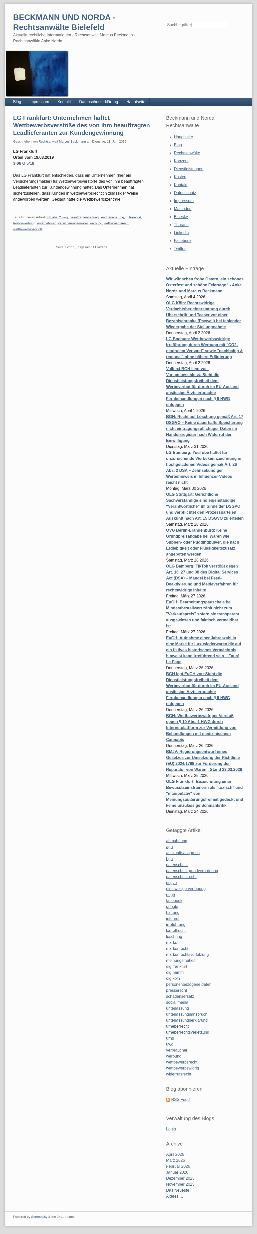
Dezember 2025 (180, 1178)
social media (177, 1002)
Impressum (39, 102)
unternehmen (46, 223)
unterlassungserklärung (187, 1020)
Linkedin (181, 233)
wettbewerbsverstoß (27, 229)
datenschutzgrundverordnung (192, 871)
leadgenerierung (112, 217)
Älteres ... (174, 1196)
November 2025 (180, 1184)
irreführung (175, 924)
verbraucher (176, 1050)
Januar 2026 (177, 1172)
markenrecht (177, 948)
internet (172, 918)
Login (171, 1129)
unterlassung (177, 1008)
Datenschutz (185, 193)
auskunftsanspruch (183, 853)
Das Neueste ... (180, 1190)
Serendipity (39, 1217)
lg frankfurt (133, 217)
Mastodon (182, 209)
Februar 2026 (178, 1166)
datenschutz (177, 865)
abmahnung (176, 841)
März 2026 (175, 1160)
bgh (169, 859)
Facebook (182, 241)
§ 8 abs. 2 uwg (57, 217)
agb (169, 847)
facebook (174, 901)
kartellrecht (176, 930)
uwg (169, 1044)
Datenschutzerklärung (98, 102)
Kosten (180, 177)
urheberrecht (177, 1026)
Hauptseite (136, 102)
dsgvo (171, 883)
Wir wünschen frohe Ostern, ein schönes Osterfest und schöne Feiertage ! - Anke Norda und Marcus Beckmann (205, 285)
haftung (172, 912)
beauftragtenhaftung (84, 217)
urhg (170, 1038)
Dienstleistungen (188, 169)
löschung (174, 936)
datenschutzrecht (181, 877)
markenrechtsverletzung (187, 954)
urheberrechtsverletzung (187, 1032)
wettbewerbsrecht (116, 223)
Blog (17, 102)
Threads (181, 225)
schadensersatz (180, 996)
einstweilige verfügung (186, 889)
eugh (170, 895)
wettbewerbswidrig (182, 1068)
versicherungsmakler (73, 223)
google (172, 907)
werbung (96, 223)
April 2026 (175, 1154)
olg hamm (175, 972)
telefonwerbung (24, 223)
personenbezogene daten (189, 984)
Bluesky (181, 217)
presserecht (176, 990)
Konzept (181, 161)
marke (171, 942)
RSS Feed (180, 1099)
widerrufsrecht (178, 1074)
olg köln (173, 978)
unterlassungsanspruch (186, 1014)
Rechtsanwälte (187, 153)
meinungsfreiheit (180, 960)
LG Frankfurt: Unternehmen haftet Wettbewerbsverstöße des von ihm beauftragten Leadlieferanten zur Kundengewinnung (81, 125)
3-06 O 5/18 (23, 163)
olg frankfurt (176, 966)
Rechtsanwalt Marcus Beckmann (62, 141)
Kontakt (64, 102)
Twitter (180, 249)
